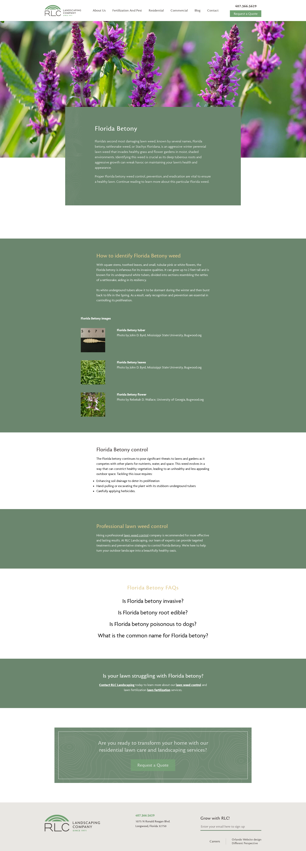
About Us (99, 10)
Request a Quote (246, 14)
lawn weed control (136, 535)
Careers (215, 841)
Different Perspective (245, 843)
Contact (213, 10)
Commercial (179, 10)
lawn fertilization (158, 690)
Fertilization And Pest (127, 10)
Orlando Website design (246, 839)
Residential (156, 10)
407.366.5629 (246, 6)
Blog (197, 10)
